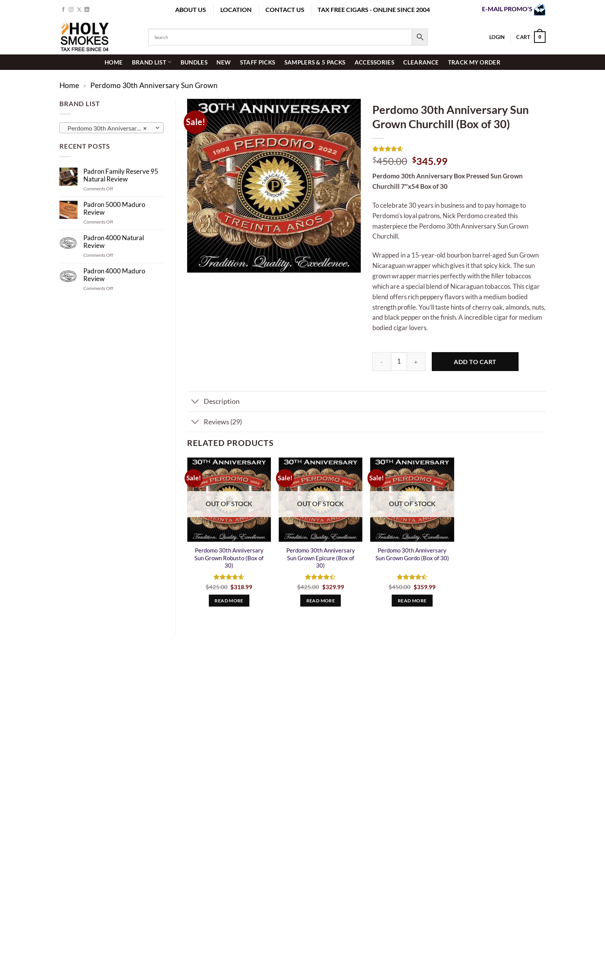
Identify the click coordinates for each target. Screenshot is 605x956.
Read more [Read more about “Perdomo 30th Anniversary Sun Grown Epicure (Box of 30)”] (320, 600)
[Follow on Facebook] (63, 10)
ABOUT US (190, 9)
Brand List (152, 62)
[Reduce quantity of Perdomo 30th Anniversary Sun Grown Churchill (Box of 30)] (381, 361)
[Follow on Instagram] (71, 10)
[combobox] (111, 127)
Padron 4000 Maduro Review (114, 275)
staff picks (257, 62)
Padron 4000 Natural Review (113, 241)
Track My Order (474, 62)
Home (69, 85)
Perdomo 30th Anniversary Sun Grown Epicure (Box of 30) (320, 558)
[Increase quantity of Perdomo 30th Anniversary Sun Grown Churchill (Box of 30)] (416, 361)
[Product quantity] (399, 361)
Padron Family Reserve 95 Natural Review (120, 175)
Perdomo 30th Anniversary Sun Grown (154, 85)
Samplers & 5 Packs (314, 62)
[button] (531, 37)
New (223, 62)
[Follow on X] (79, 10)
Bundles (194, 62)
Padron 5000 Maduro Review (114, 208)
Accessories (374, 62)
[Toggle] (195, 402)
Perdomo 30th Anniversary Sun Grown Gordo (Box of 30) (412, 554)
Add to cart (475, 361)
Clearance (421, 62)
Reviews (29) (214, 422)
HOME (114, 62)
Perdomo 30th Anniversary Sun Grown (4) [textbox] (111, 128)
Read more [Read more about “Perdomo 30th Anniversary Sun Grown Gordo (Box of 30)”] (412, 600)
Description (213, 402)
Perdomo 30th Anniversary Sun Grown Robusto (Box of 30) (229, 558)
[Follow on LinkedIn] (87, 10)
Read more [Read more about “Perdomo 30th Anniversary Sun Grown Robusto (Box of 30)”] (229, 600)
